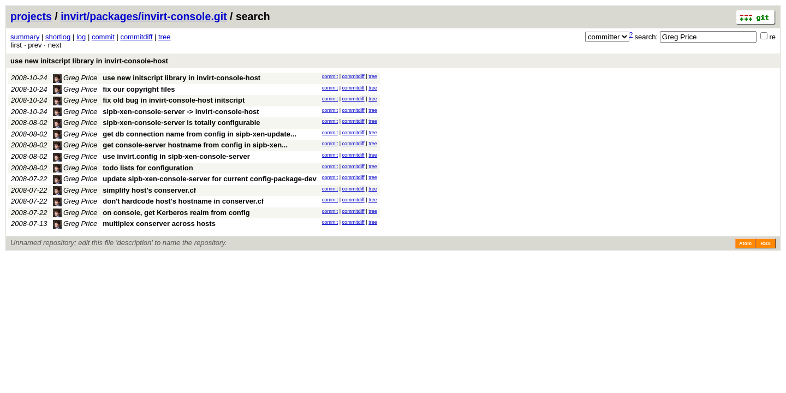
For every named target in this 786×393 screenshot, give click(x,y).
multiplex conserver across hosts (159, 223)
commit (103, 37)
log (81, 37)
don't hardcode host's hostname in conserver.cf (183, 201)
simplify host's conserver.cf (149, 190)
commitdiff (136, 37)
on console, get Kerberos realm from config (176, 213)
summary (24, 37)
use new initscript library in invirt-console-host (89, 61)
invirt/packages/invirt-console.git (144, 16)
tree (164, 37)
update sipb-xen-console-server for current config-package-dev (210, 179)
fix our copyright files (139, 89)
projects (31, 16)
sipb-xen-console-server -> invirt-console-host (181, 112)
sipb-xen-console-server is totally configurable (181, 122)
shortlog (57, 37)
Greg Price (75, 78)
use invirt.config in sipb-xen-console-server (176, 156)
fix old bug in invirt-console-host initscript (174, 100)
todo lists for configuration (148, 168)
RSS (765, 243)
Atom (745, 243)
